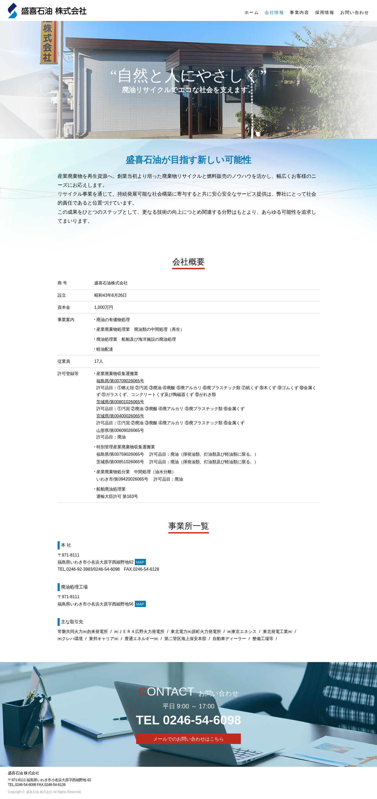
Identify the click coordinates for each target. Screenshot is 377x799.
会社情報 (274, 12)
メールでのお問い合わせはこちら (188, 739)
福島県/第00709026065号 (120, 381)
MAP (140, 562)
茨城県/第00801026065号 (120, 402)
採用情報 (325, 12)
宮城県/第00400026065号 (120, 416)
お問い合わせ (354, 12)
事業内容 (299, 12)
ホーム (252, 12)
